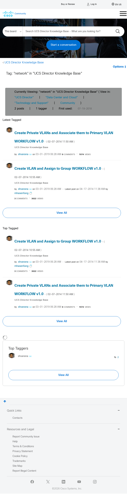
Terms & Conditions (23, 446)
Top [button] (5, 401)
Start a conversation (63, 45)
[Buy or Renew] (68, 3)
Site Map (17, 466)
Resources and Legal (63, 429)
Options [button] (118, 66)
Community (67, 103)
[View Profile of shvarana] (23, 154)
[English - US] (116, 4)
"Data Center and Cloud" (62, 97)
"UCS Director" (24, 97)
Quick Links (63, 410)
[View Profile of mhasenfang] (21, 193)
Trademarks (19, 461)
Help (15, 442)
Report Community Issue (26, 437)
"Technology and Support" (31, 103)
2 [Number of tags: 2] (118, 357)
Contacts (17, 418)
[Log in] (92, 4)
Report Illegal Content (24, 471)
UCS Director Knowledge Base (24, 62)
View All (62, 213)
